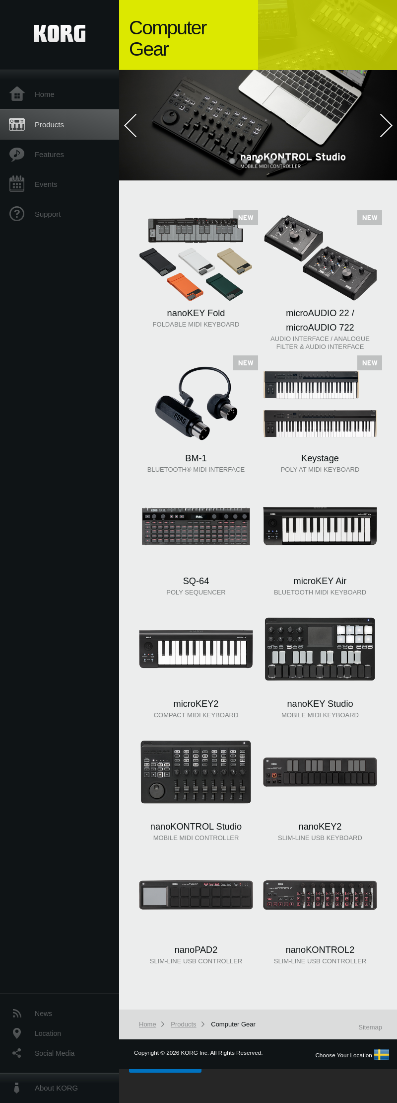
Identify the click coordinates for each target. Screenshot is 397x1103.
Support (48, 214)
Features (49, 154)
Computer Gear (233, 1024)
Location (48, 1033)
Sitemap (370, 1027)
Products (49, 124)
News (43, 1014)
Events (46, 184)
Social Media (54, 1053)
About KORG (56, 1088)
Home (45, 94)
